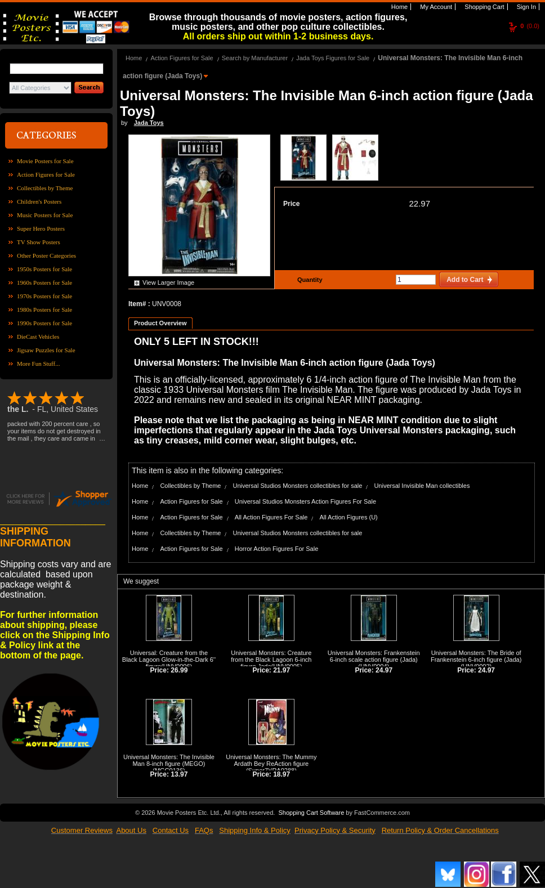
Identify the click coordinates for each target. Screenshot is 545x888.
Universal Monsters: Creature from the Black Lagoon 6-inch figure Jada (271, 659)
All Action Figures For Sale (271, 517)
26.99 (179, 670)
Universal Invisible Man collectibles (422, 485)
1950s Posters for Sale (44, 269)
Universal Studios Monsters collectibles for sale (297, 485)
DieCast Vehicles (38, 336)
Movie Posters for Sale (45, 161)
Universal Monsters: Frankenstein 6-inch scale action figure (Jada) (374, 656)
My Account (435, 6)
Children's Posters (39, 201)
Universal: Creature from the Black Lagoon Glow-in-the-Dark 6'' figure (169, 659)
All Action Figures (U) (348, 517)
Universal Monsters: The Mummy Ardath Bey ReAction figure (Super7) (271, 764)
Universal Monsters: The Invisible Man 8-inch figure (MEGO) (169, 760)
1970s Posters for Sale (44, 296)
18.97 (281, 774)
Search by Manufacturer (255, 58)
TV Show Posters (38, 242)
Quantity (308, 279)
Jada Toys (149, 122)
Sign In (525, 6)
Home (399, 6)
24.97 (384, 670)
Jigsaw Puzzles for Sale (46, 350)
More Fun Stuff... (38, 363)
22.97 (419, 203)
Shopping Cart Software (311, 812)
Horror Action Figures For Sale (277, 548)
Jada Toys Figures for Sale (332, 58)
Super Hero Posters (41, 228)
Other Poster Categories (46, 255)
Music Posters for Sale (45, 215)
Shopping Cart (483, 6)
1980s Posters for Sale (44, 309)
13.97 (179, 774)
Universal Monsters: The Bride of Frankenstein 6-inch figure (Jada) (476, 656)
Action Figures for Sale (46, 174)
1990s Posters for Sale (44, 323)
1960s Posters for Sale (44, 282)
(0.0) (529, 26)
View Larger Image (168, 282)
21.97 (281, 670)
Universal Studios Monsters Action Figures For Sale (305, 501)
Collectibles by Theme (45, 188)
